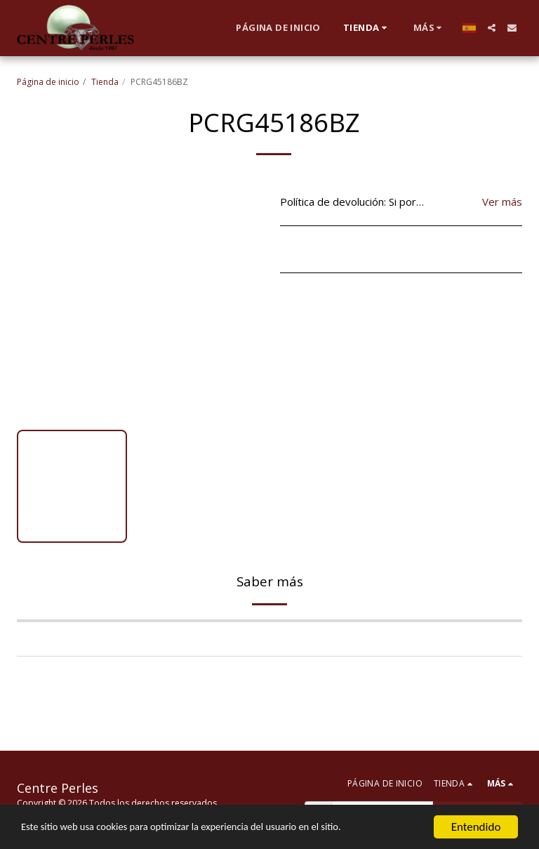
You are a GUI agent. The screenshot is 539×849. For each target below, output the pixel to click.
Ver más (502, 202)
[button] (491, 27)
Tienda (105, 82)
